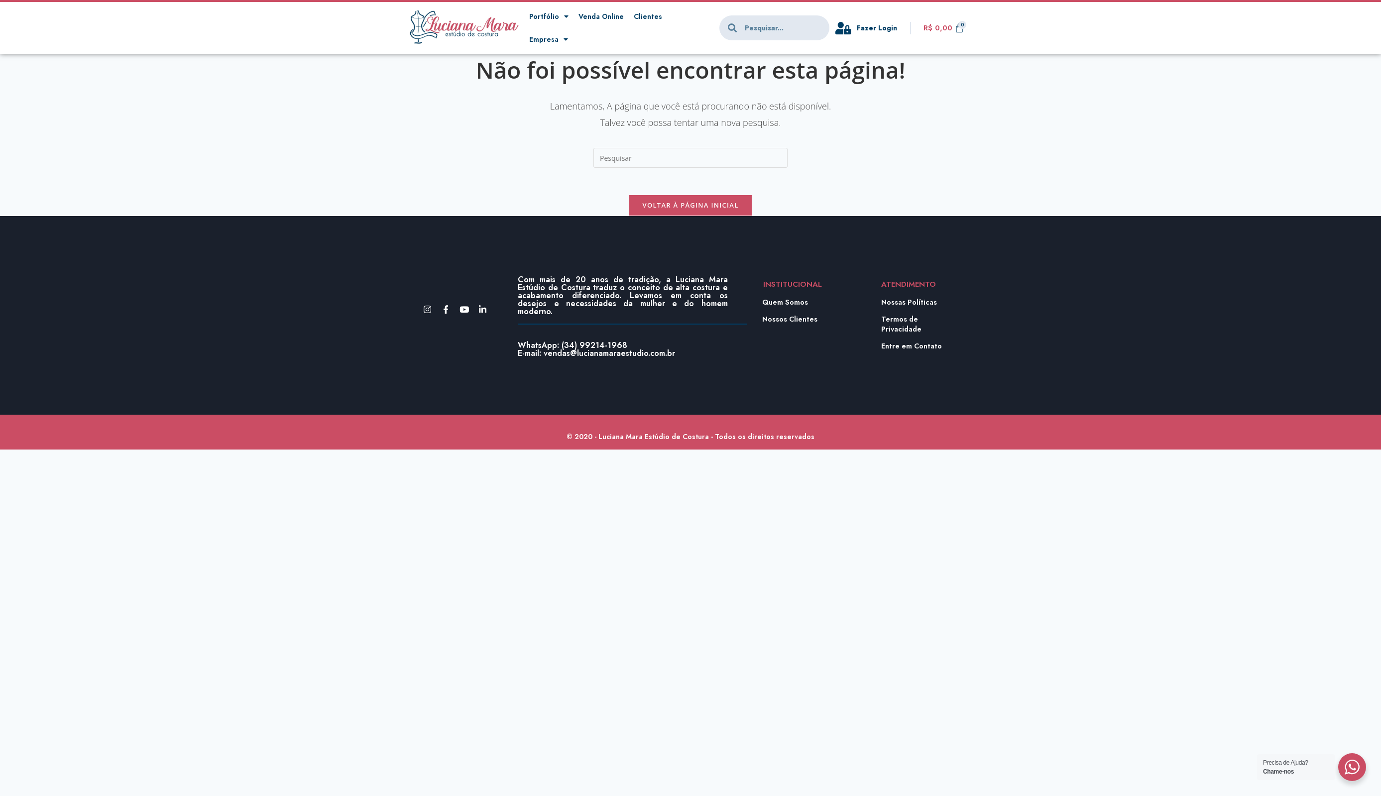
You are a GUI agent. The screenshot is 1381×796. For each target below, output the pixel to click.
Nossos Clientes (790, 322)
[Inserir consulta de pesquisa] (690, 158)
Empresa (549, 39)
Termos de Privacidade (902, 327)
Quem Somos (785, 305)
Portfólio (549, 16)
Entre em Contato (912, 348)
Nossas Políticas (910, 305)
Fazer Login (878, 27)
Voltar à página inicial (690, 208)
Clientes (651, 16)
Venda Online (603, 16)
